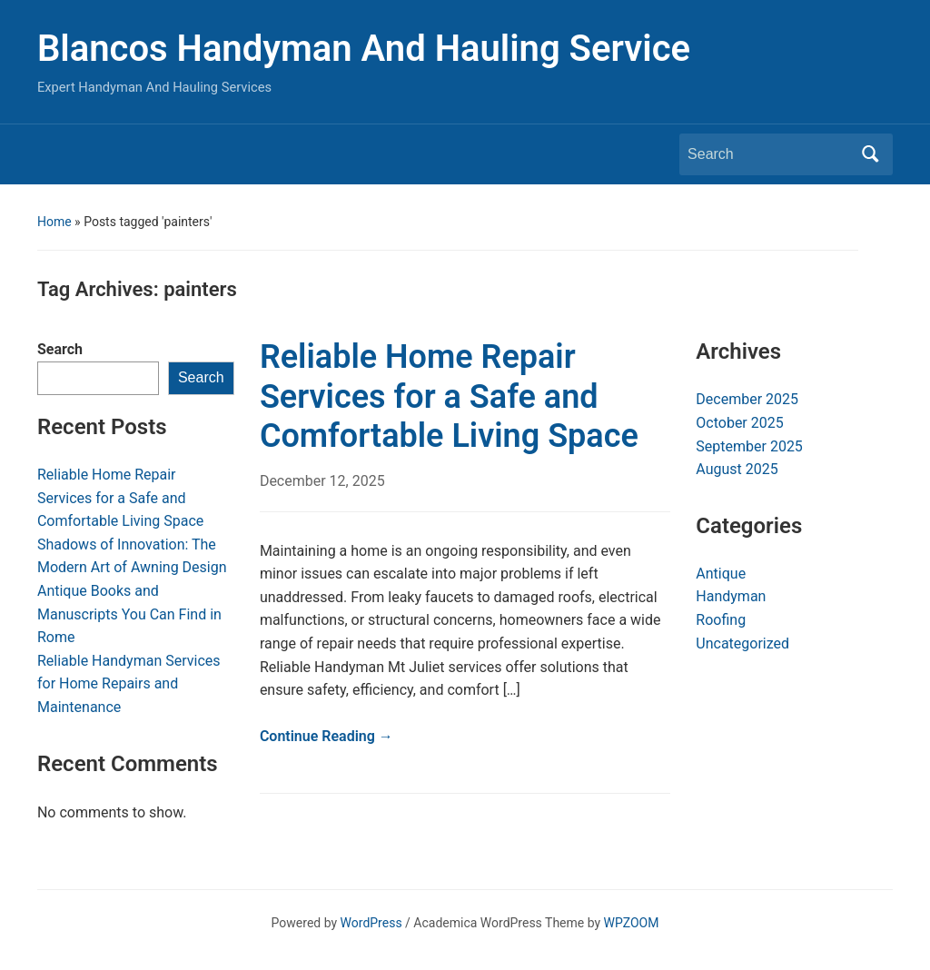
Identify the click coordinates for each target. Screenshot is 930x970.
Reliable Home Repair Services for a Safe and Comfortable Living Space (120, 498)
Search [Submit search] (870, 154)
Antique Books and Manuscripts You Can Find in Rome (129, 614)
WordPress (371, 923)
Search (60, 349)
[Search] (769, 154)
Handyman (731, 596)
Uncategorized (742, 643)
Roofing (721, 620)
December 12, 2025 (322, 481)
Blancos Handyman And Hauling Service (363, 48)
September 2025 (749, 446)
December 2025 (747, 399)
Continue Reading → (326, 736)
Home (54, 221)
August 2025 (736, 469)
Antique (721, 573)
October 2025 (739, 422)
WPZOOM (631, 923)
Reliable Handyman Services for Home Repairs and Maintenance (129, 684)
